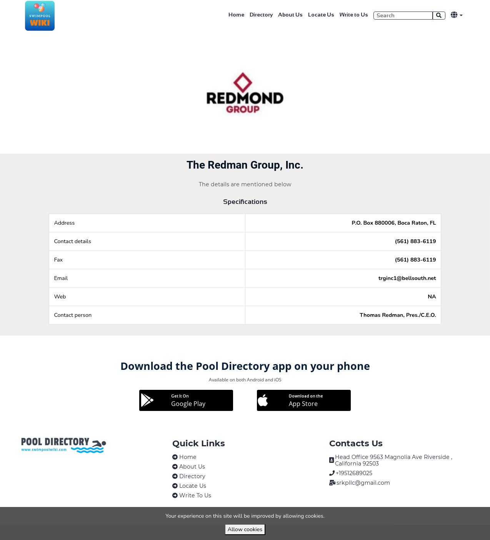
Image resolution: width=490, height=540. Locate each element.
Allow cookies (245, 529)
